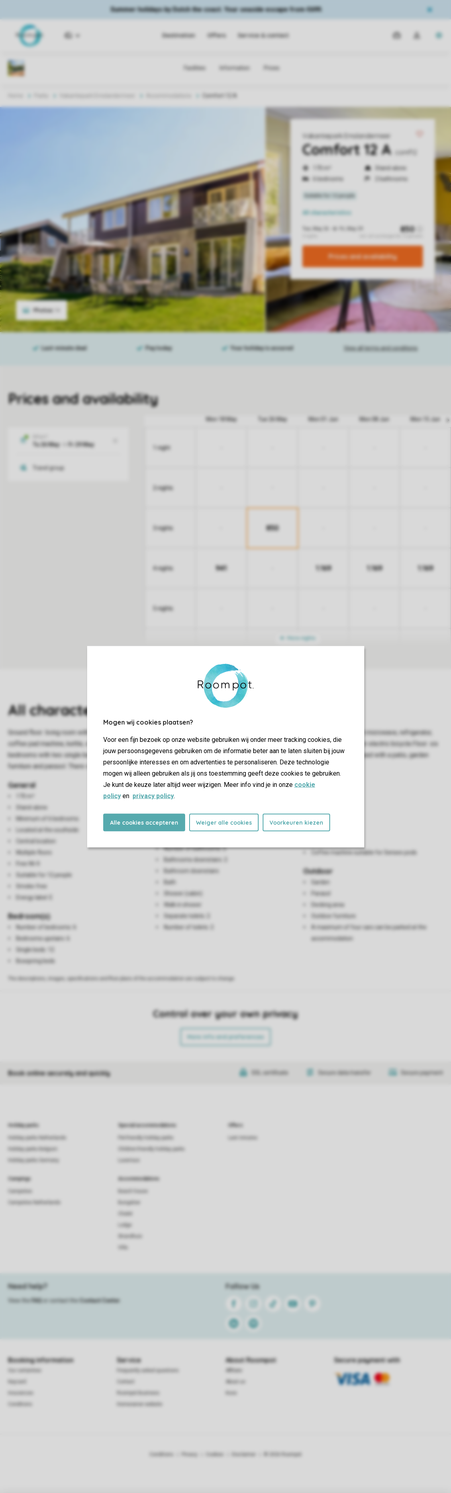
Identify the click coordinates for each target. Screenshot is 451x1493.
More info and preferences (225, 1036)
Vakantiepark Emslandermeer (346, 136)
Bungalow (129, 1202)
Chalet (125, 1214)
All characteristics (326, 212)
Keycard (17, 1381)
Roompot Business (138, 1393)
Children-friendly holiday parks (151, 1149)
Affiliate (234, 1370)
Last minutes (242, 1138)
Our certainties (24, 1370)
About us (235, 1381)
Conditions (20, 1404)
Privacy (190, 1454)
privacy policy (153, 795)
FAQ (36, 1300)
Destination (178, 35)
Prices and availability (363, 256)
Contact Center (100, 1300)
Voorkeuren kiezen (296, 822)
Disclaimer (244, 1454)
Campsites (20, 1191)
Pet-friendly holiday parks (145, 1138)
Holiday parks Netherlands (37, 1138)
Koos (231, 1393)
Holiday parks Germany (33, 1160)
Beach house (133, 1191)
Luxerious (129, 1160)
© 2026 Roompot (283, 1454)
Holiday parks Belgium (32, 1149)
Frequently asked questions (148, 1370)
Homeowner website (139, 1404)
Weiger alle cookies (224, 822)
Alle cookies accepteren (144, 822)
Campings (19, 1179)
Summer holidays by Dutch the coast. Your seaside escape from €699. (216, 9)
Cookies (215, 1454)
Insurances (20, 1393)
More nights (298, 638)
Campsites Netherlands (34, 1202)
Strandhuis (130, 1236)
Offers (216, 35)
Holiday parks (23, 1125)
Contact (126, 1381)
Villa (123, 1247)
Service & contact (263, 35)
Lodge (125, 1225)
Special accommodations (147, 1125)
